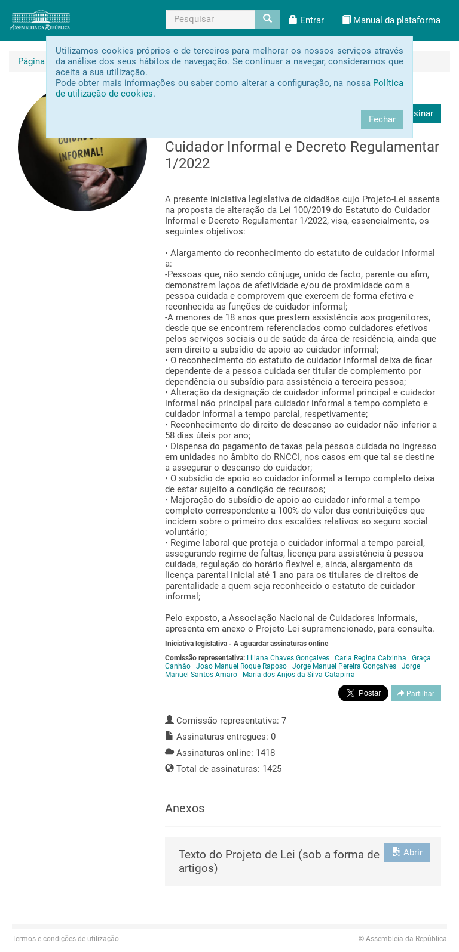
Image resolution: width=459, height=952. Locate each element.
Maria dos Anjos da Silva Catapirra (299, 674)
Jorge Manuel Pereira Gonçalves (344, 666)
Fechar (382, 119)
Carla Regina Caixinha (370, 658)
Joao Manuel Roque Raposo (241, 666)
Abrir (407, 852)
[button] (306, 20)
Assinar (418, 113)
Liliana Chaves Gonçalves (288, 658)
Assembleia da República (403, 939)
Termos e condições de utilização (65, 939)
